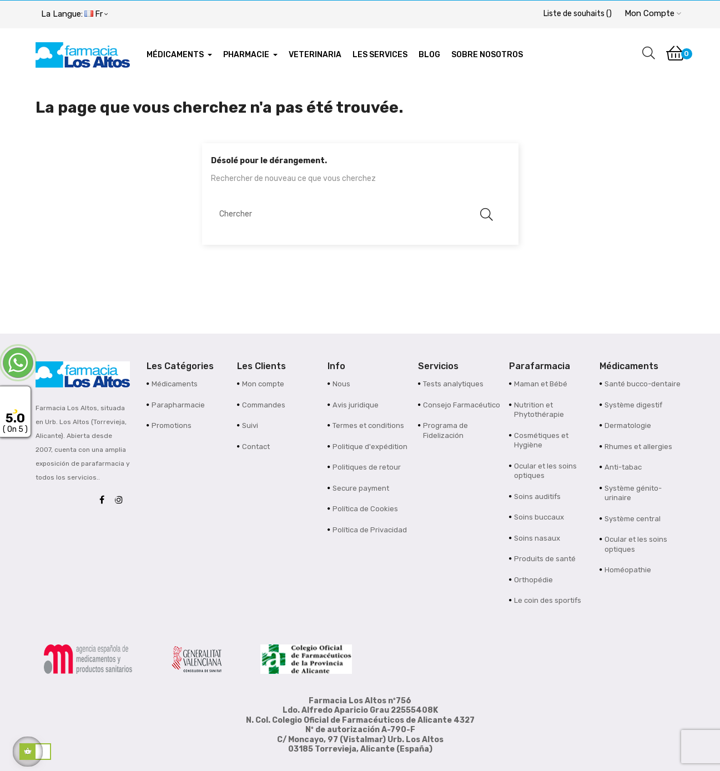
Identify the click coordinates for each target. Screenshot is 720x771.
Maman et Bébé (540, 384)
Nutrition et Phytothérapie (539, 410)
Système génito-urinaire (633, 493)
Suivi (250, 425)
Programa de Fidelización (445, 430)
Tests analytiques (453, 384)
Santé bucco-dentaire (643, 384)
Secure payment (361, 488)
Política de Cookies (365, 509)
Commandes (263, 405)
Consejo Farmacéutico (461, 405)
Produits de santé (545, 559)
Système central (633, 519)
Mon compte (263, 384)
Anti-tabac (623, 467)
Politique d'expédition (370, 446)
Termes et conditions (368, 425)
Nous (341, 384)
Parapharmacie (178, 405)
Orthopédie (533, 580)
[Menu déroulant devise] (74, 14)
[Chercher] (355, 214)
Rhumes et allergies (638, 446)
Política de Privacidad (370, 530)
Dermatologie (628, 425)
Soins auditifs (537, 496)
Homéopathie (628, 570)
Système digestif (633, 405)
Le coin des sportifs (547, 600)
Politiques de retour (367, 467)
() (577, 13)
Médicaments (175, 384)
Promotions (172, 425)
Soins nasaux (537, 538)
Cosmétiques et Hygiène (541, 440)
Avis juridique (356, 405)
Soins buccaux (539, 517)
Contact (256, 446)
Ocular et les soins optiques (545, 471)
